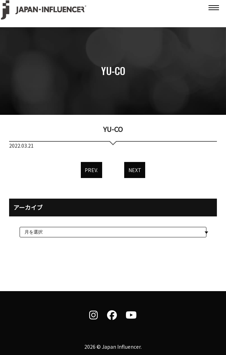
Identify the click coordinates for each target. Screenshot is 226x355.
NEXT (134, 170)
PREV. (91, 170)
